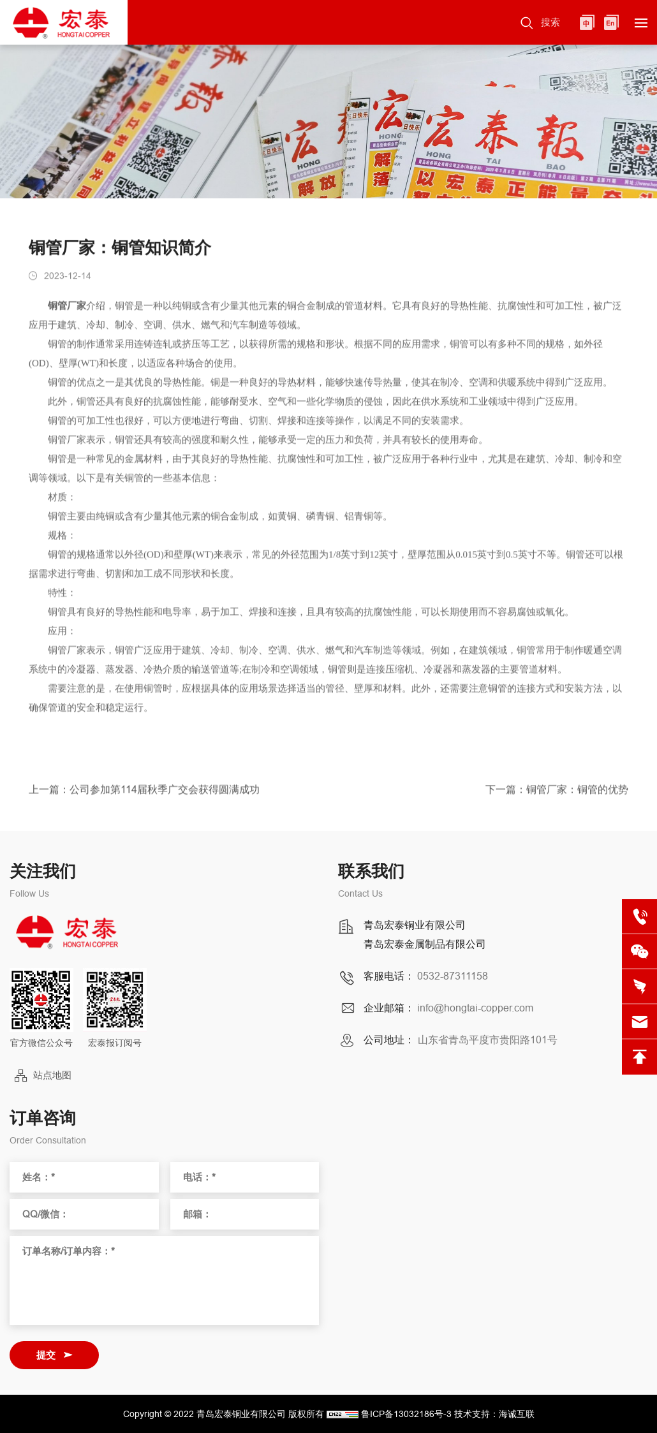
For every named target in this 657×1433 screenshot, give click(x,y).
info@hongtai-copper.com (475, 1008)
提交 (45, 1355)
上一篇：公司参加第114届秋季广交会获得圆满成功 (144, 793)
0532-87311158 (452, 976)
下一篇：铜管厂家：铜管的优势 (556, 793)
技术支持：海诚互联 (494, 1413)
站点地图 (52, 1075)
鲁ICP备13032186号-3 (406, 1413)
